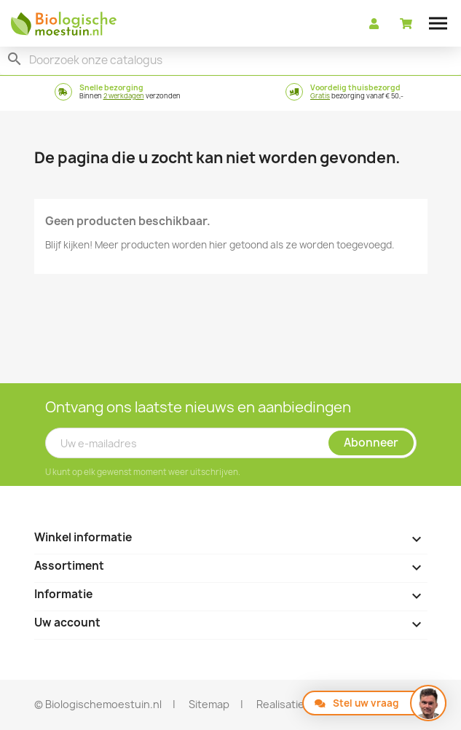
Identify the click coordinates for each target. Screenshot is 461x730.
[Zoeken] (230, 61)
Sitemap (209, 704)
